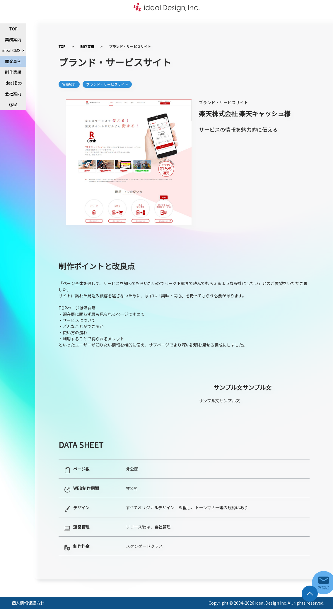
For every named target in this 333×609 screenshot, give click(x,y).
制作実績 (13, 72)
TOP (13, 29)
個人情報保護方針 (28, 603)
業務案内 (13, 39)
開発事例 (13, 61)
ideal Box (13, 83)
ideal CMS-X (13, 50)
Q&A (13, 104)
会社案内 (13, 94)
